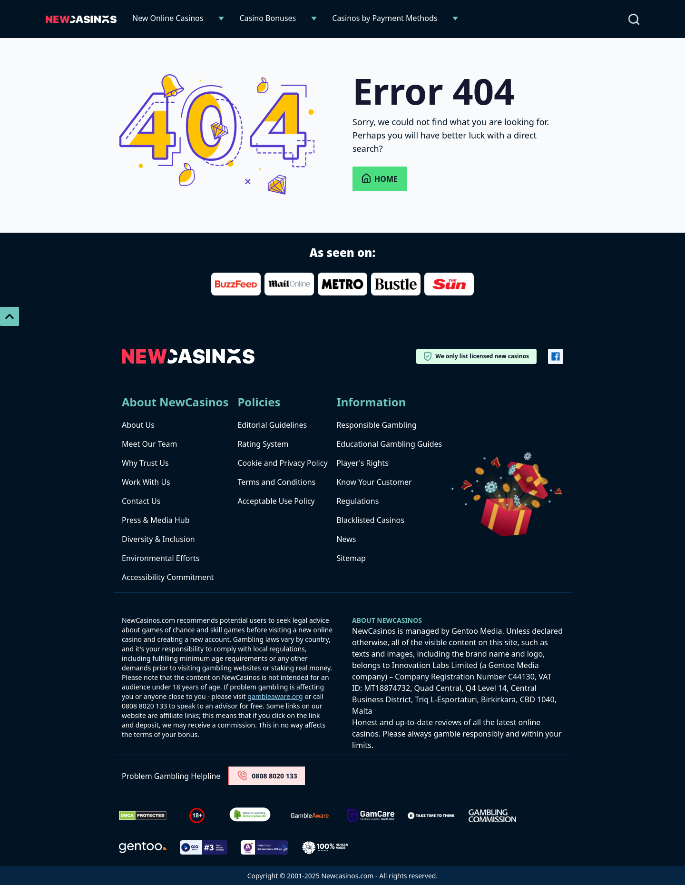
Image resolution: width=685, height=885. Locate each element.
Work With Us (146, 482)
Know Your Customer (373, 482)
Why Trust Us (145, 463)
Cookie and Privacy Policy (282, 463)
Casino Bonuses (267, 18)
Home (380, 178)
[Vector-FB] (555, 356)
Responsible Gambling (376, 425)
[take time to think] (431, 815)
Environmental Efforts (160, 558)
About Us (138, 425)
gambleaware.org (275, 696)
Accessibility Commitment (168, 577)
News (346, 539)
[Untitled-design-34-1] (370, 816)
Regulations (357, 501)
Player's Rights (362, 463)
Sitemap (351, 558)
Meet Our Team (149, 444)
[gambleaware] (309, 815)
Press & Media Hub (156, 520)
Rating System (262, 444)
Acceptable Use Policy (275, 501)
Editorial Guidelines (272, 425)
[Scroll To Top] (9, 316)
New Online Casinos (167, 18)
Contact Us (141, 501)
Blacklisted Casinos (370, 520)
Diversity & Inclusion (158, 539)
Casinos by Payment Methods (384, 18)
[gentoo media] (142, 847)
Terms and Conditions (276, 482)
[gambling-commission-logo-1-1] (492, 815)
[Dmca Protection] (142, 815)
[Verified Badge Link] (250, 815)
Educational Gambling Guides (389, 444)
